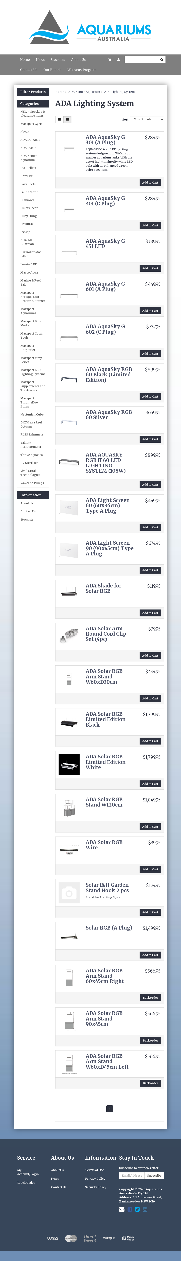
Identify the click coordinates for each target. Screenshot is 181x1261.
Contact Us (28, 70)
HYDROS (26, 224)
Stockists (58, 60)
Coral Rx (26, 176)
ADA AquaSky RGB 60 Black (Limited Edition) (109, 374)
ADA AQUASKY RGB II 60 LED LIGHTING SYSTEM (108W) (106, 463)
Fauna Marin (29, 192)
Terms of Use (94, 1170)
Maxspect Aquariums (28, 311)
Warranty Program (82, 70)
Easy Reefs (28, 184)
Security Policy (95, 1187)
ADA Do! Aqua (30, 140)
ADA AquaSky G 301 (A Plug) (105, 140)
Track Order (26, 1183)
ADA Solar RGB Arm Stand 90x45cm (104, 1018)
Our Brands (52, 70)
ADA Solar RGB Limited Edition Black (106, 719)
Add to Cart (150, 182)
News (40, 60)
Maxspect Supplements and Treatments (32, 386)
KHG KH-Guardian (27, 242)
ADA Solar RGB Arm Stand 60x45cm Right (105, 976)
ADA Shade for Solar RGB (103, 588)
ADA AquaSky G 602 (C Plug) (105, 329)
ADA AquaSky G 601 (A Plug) (105, 286)
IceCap (25, 232)
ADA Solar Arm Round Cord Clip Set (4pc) (106, 634)
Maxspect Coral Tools (31, 335)
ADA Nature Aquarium (28, 158)
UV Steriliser (29, 463)
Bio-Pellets (28, 168)
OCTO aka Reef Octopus (31, 424)
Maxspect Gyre (31, 124)
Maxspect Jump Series (31, 360)
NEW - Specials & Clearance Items (32, 113)
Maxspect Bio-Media (30, 323)
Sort (124, 119)
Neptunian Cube (31, 414)
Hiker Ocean (29, 208)
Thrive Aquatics (31, 455)
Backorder (150, 997)
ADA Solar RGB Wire (104, 845)
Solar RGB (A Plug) (109, 928)
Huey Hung (28, 216)
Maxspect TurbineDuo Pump (29, 402)
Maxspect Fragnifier (27, 348)
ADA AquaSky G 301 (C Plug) (105, 201)
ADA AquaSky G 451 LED (105, 243)
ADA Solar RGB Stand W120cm (104, 802)
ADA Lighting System (119, 92)
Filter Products (33, 92)
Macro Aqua (29, 272)
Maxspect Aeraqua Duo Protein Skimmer (32, 297)
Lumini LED (28, 264)
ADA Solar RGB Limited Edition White (106, 762)
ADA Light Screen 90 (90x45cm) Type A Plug (110, 548)
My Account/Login (28, 1172)
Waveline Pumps (32, 483)
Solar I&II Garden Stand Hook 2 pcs (107, 887)
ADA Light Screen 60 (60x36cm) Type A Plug (108, 505)
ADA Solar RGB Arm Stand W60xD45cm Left (107, 1061)
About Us (78, 60)
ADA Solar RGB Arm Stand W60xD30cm (104, 676)
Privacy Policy (95, 1178)
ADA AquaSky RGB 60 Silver (109, 415)
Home (25, 60)
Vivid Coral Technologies (30, 473)
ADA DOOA (28, 148)
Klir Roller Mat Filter (30, 254)
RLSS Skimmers (31, 434)
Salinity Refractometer (30, 445)
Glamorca (27, 200)
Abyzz (24, 132)
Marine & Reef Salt (30, 282)
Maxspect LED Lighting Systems (32, 372)
